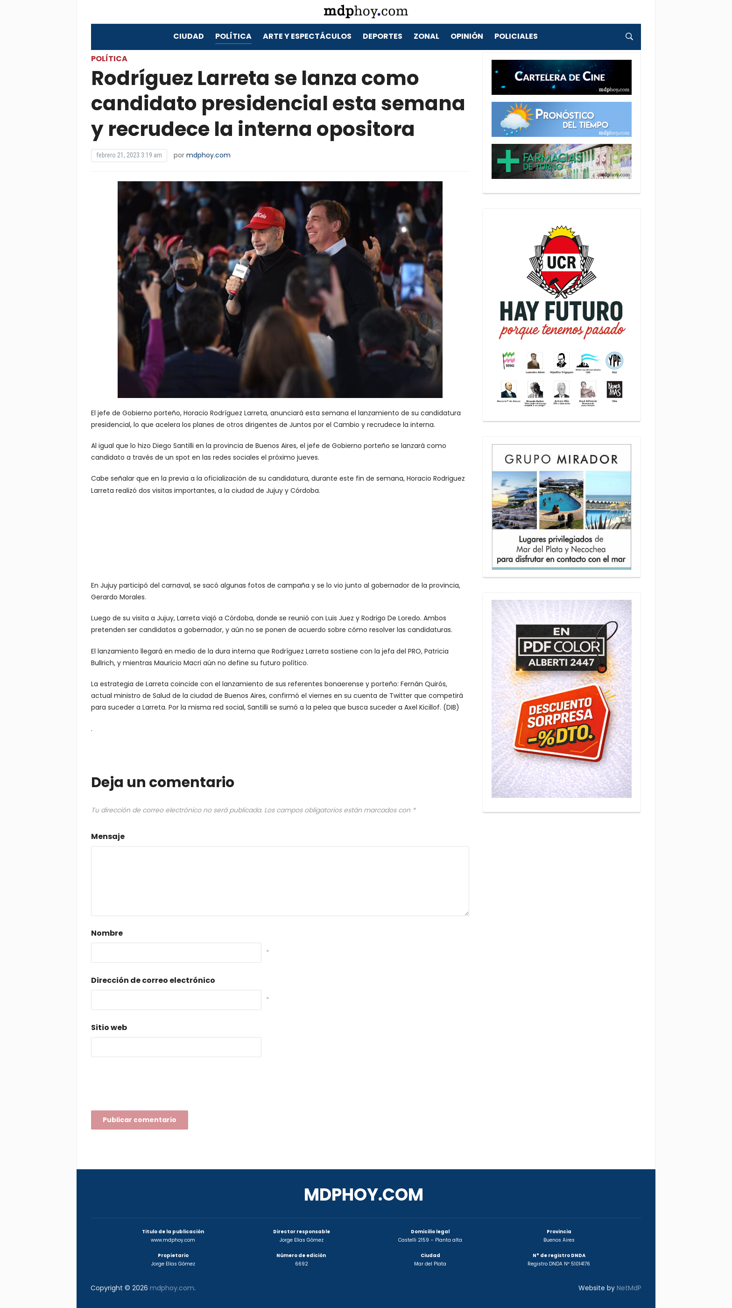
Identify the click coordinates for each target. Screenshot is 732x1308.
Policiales (516, 36)
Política (233, 36)
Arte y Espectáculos (307, 36)
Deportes (382, 36)
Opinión (466, 36)
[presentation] (162, 1086)
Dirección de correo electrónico (153, 980)
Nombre (107, 933)
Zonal (426, 36)
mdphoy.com (208, 155)
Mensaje (108, 836)
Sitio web (109, 1027)
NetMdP (629, 1288)
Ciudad (188, 36)
